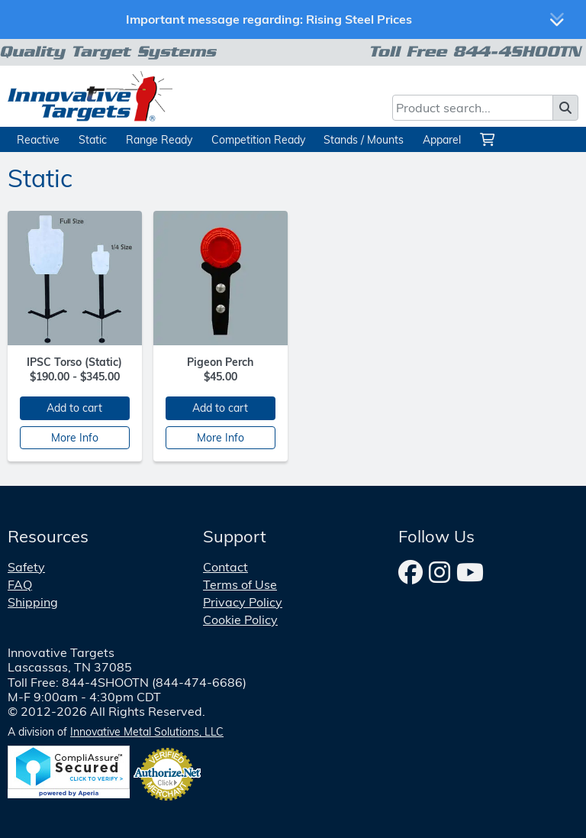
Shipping (33, 602)
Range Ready (159, 139)
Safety (26, 566)
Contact (225, 566)
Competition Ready (258, 139)
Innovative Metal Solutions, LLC (147, 732)
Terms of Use (240, 584)
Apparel (442, 139)
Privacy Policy (242, 602)
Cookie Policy (240, 619)
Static (93, 139)
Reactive (38, 139)
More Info (74, 437)
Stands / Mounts (364, 139)
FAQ (20, 584)
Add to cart (74, 407)
